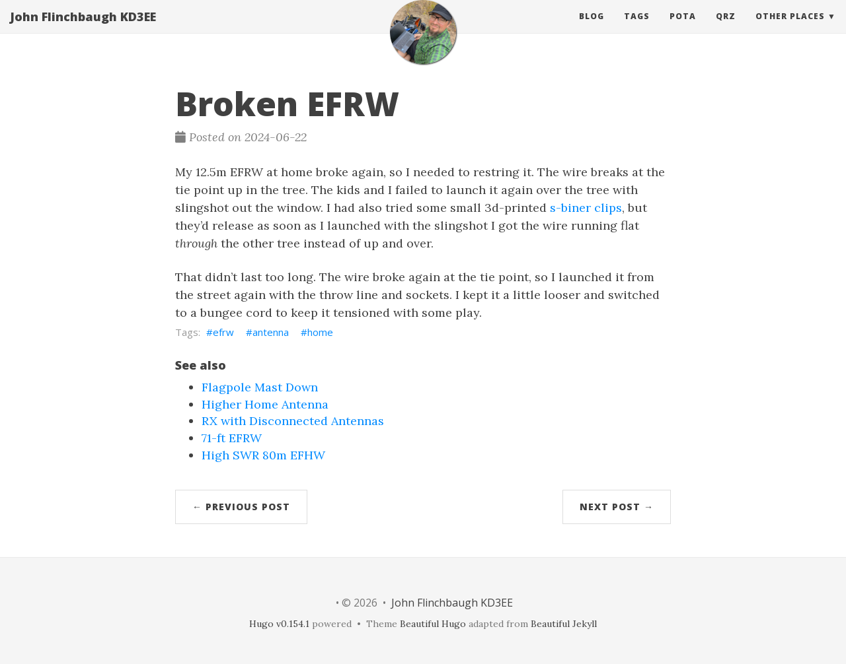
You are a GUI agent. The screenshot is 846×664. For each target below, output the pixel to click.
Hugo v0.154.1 (279, 624)
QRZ (726, 29)
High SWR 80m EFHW (263, 455)
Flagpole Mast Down (260, 387)
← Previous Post (241, 506)
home (320, 332)
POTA (683, 29)
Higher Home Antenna (265, 404)
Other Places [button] (790, 29)
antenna (270, 332)
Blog (591, 29)
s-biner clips (586, 207)
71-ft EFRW (232, 438)
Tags (637, 29)
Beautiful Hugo (433, 624)
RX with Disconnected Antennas (293, 420)
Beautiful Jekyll (564, 624)
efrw (223, 332)
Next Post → (617, 506)
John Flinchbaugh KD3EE (83, 30)
